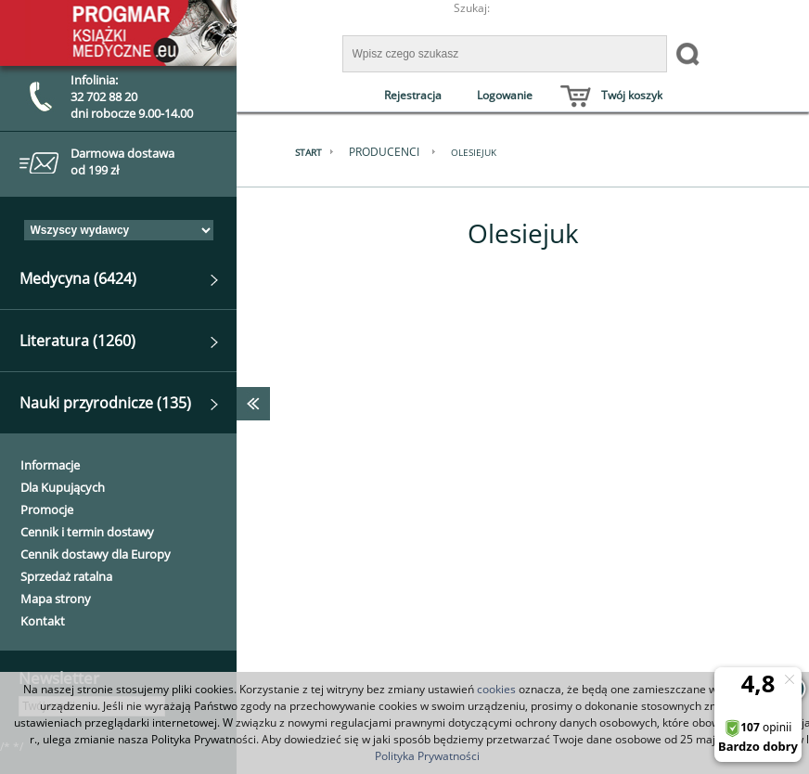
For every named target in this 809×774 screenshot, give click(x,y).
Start (308, 152)
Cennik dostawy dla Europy (95, 554)
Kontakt (42, 621)
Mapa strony (55, 598)
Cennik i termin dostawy (87, 531)
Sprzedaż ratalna (66, 576)
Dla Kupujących (62, 487)
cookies (496, 689)
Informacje (50, 465)
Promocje (46, 509)
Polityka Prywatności (427, 756)
